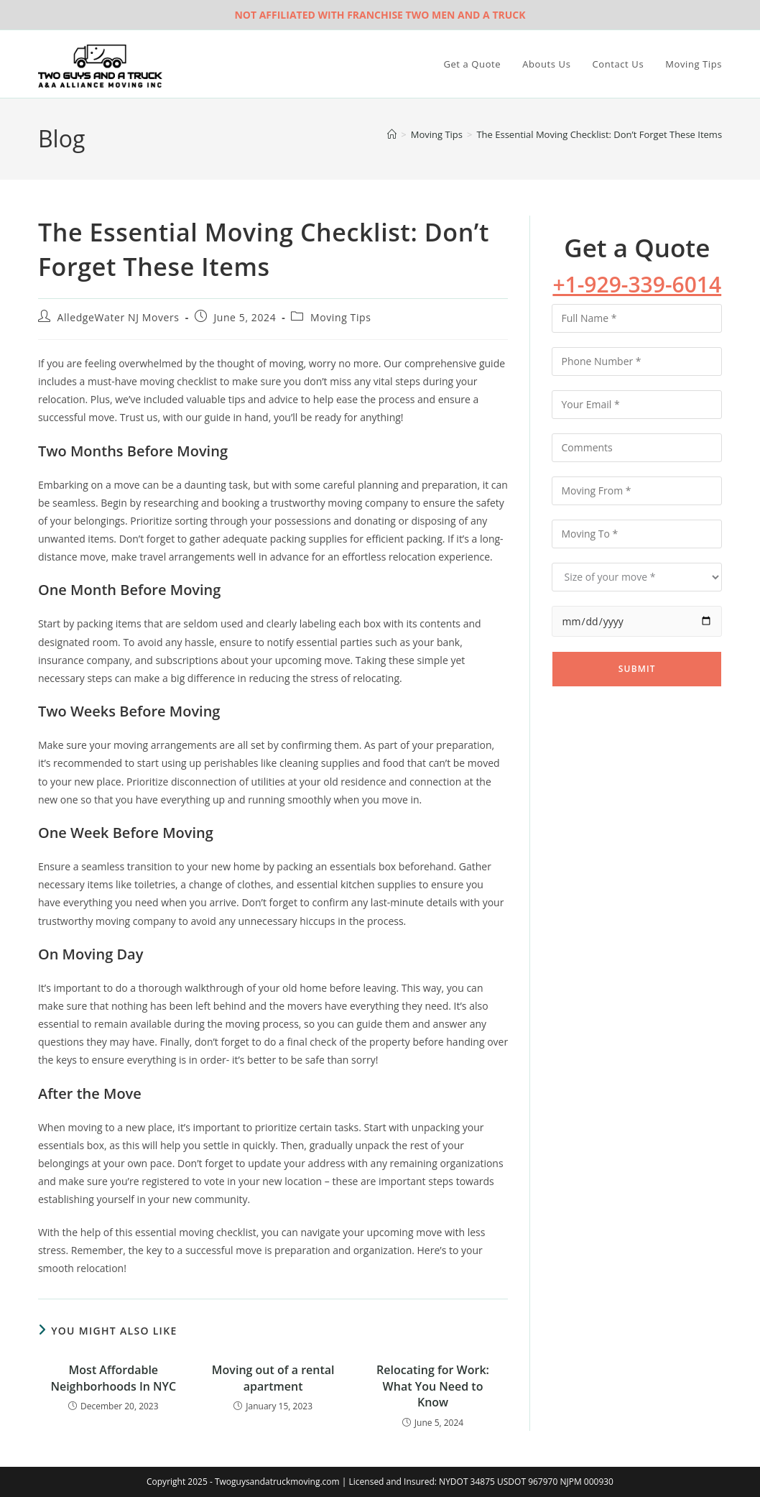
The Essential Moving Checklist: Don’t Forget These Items (599, 134)
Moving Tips (340, 317)
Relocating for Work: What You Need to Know (432, 1386)
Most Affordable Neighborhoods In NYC (113, 1378)
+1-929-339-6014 (636, 284)
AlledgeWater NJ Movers (118, 317)
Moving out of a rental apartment (273, 1378)
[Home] (392, 134)
